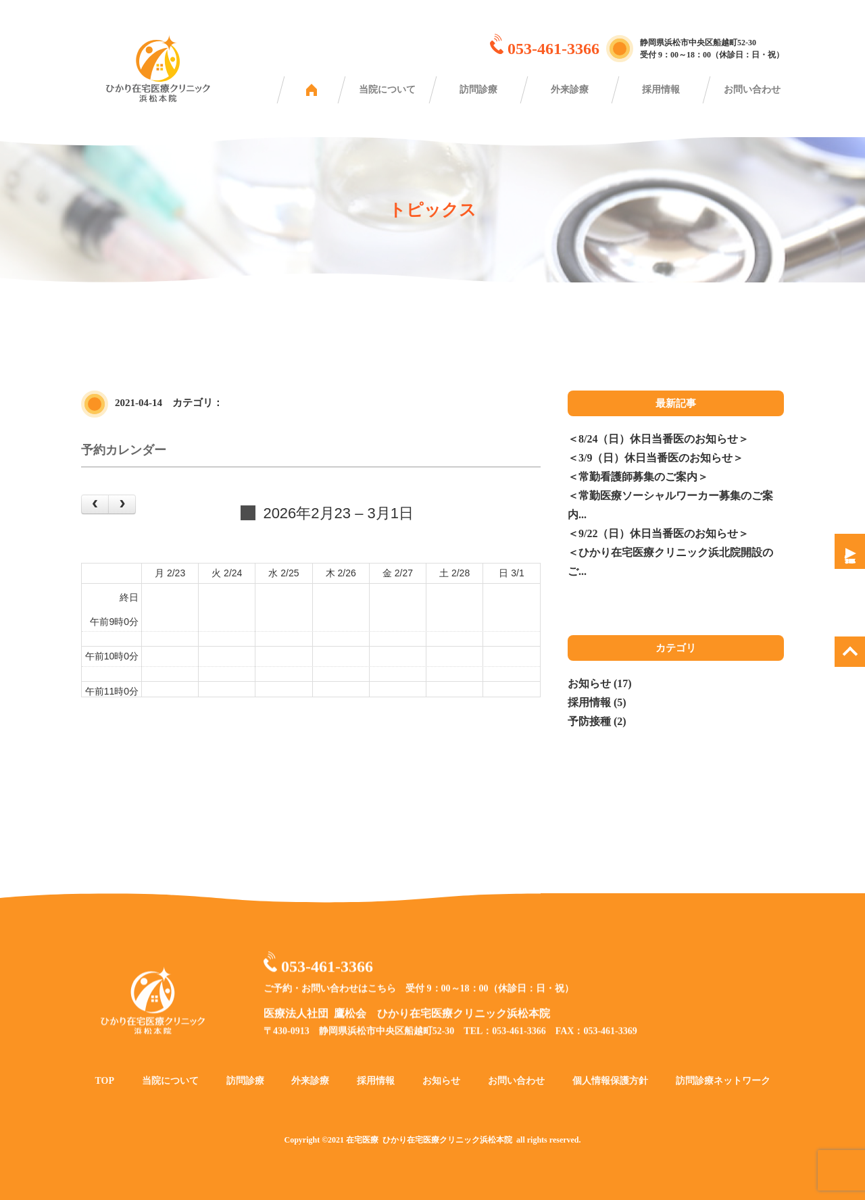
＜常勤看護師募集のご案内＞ (638, 476)
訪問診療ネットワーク (723, 1097)
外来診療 (570, 89)
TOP (104, 1097)
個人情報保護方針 (610, 1097)
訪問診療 (478, 89)
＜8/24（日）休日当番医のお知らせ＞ (658, 439)
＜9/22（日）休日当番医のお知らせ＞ (658, 533)
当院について (387, 89)
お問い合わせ (752, 89)
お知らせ (589, 683)
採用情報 (661, 89)
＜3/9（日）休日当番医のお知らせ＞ (655, 458)
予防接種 (589, 721)
